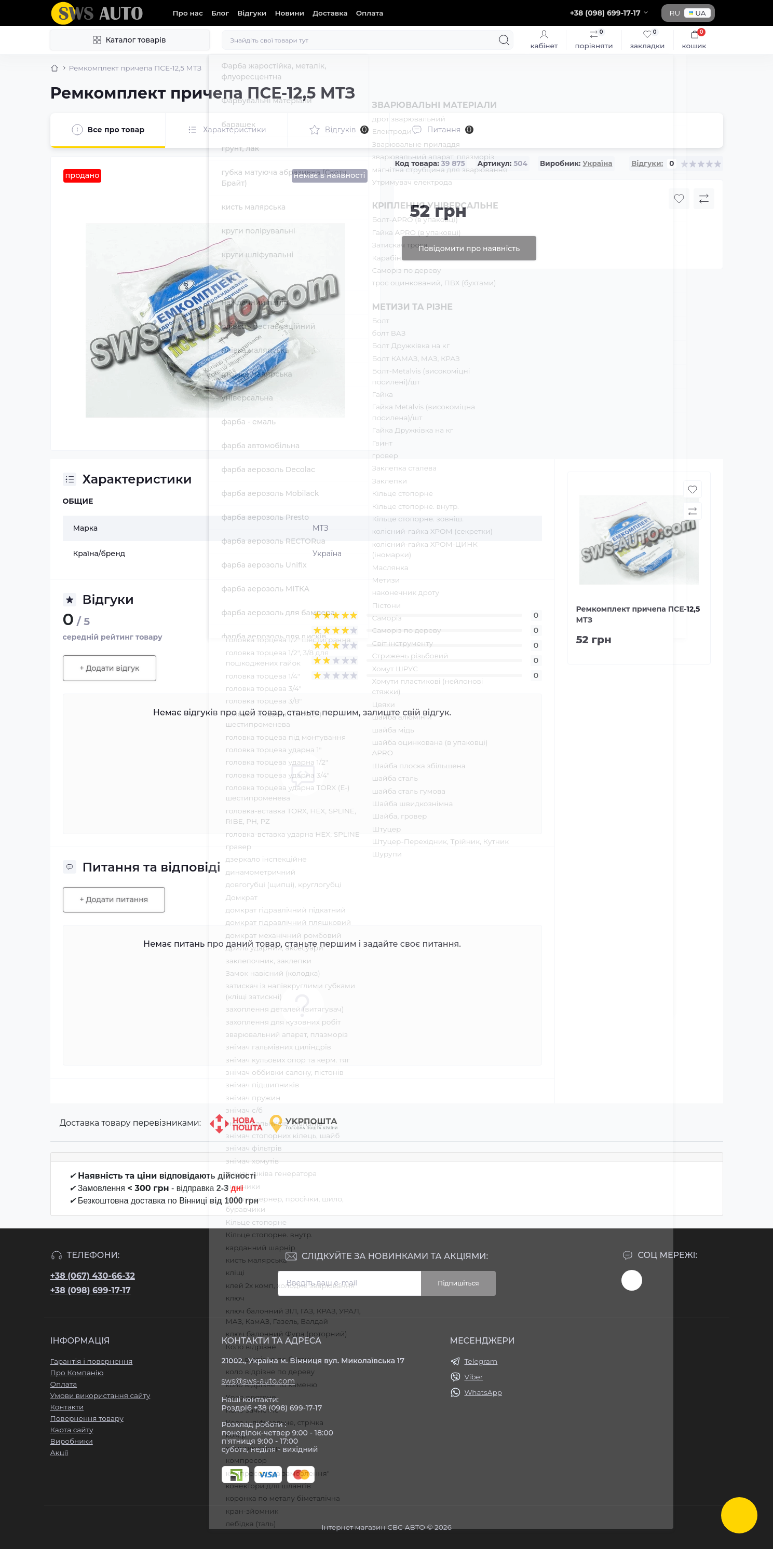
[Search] (504, 40)
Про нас (188, 13)
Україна (597, 163)
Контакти (67, 1407)
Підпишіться (458, 1283)
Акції (59, 1452)
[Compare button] (704, 198)
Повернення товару (87, 1418)
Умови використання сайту (100, 1395)
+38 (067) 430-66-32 (92, 1276)
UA (697, 13)
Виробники (71, 1441)
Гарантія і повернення (91, 1361)
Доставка (330, 13)
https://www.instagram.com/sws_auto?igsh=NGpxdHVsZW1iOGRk (631, 1280)
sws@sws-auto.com (258, 1381)
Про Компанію (77, 1372)
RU (675, 13)
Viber (474, 1377)
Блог (220, 13)
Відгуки (251, 13)
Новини (289, 13)
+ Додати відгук (110, 668)
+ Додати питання (114, 899)
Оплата (370, 13)
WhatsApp (483, 1392)
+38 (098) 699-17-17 (90, 1290)
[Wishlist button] (679, 198)
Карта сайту (71, 1430)
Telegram (481, 1361)
